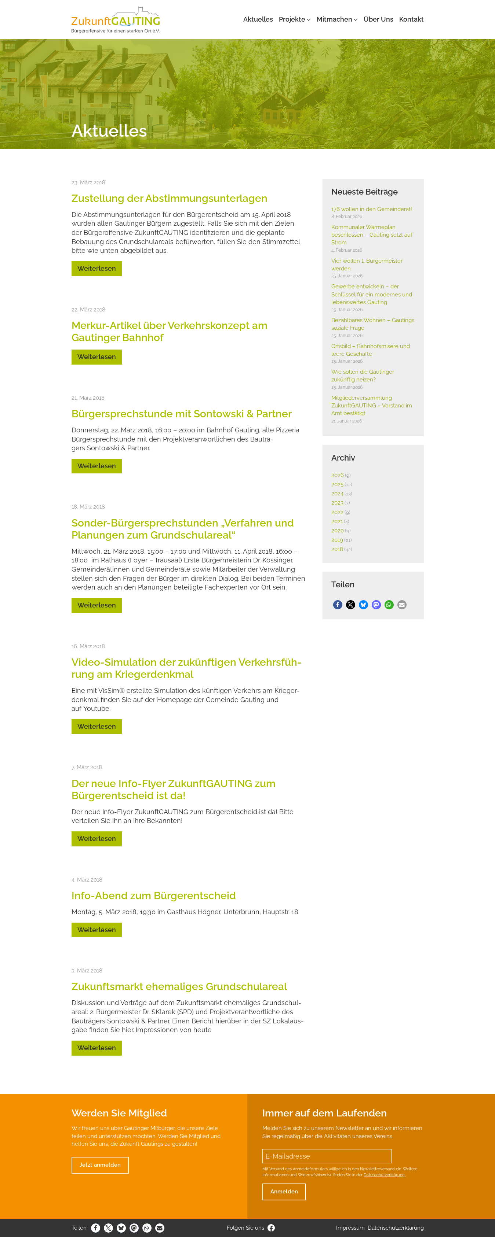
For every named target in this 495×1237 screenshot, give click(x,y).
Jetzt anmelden (100, 1165)
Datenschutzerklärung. (384, 1174)
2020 (337, 530)
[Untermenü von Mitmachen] (356, 20)
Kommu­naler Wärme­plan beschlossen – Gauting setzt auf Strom (371, 235)
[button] (337, 604)
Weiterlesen (96, 268)
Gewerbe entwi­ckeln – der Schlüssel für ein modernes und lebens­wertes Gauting (371, 294)
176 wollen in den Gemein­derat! (371, 209)
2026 (337, 475)
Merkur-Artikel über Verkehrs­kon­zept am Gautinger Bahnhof (169, 331)
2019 (337, 540)
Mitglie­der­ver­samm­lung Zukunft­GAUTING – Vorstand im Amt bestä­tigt (371, 406)
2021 (337, 521)
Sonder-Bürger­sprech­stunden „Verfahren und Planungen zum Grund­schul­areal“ (183, 529)
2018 (337, 549)
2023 (337, 502)
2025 (337, 484)
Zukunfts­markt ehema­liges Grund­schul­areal (179, 986)
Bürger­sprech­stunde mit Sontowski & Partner (182, 414)
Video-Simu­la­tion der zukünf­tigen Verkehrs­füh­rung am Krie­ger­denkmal (187, 668)
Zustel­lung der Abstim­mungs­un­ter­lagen (169, 198)
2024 (337, 493)
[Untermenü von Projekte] (309, 20)
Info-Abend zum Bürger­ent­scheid (154, 895)
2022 (337, 512)
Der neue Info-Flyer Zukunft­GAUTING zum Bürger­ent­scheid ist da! (174, 789)
